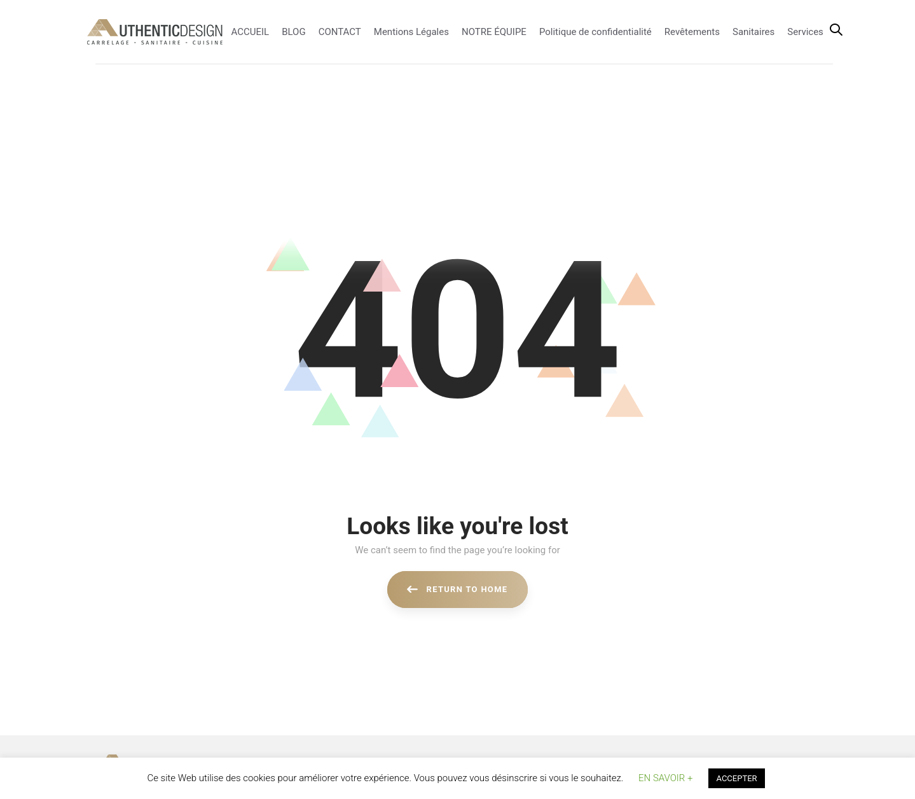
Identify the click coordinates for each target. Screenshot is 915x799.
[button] (836, 30)
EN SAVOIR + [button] (665, 778)
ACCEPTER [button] (736, 778)
